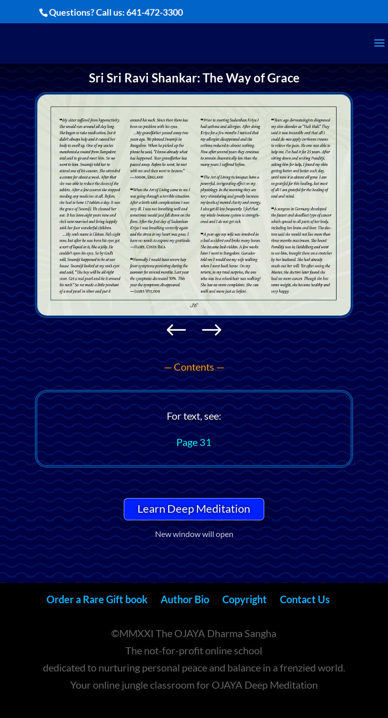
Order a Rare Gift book (97, 599)
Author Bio (185, 599)
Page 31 (194, 442)
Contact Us (305, 599)
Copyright (244, 599)
